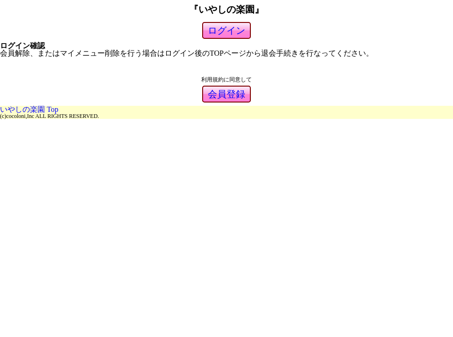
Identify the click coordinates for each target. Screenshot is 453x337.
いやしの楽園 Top (29, 109)
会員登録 (226, 94)
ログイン (226, 30)
